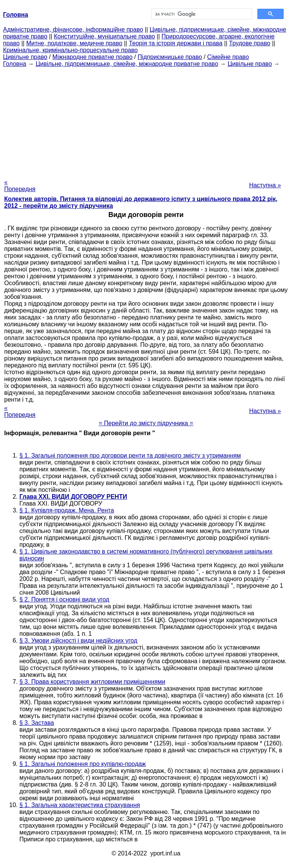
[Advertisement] (146, 120)
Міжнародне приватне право (92, 57)
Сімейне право (228, 57)
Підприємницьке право (170, 57)
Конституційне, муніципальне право (104, 36)
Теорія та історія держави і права (175, 43)
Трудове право (249, 43)
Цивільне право (25, 57)
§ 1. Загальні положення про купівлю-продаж (82, 764)
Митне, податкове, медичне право (74, 43)
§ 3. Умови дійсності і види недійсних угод (78, 640)
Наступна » (265, 185)
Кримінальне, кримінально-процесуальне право (70, 50)
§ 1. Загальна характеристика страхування (79, 805)
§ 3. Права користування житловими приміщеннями (92, 681)
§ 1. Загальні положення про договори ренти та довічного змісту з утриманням (130, 455)
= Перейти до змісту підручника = (146, 423)
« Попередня (19, 185)
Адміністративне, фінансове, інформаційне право (73, 29)
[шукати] (201, 14)
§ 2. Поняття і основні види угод (64, 599)
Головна (14, 64)
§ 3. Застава (36, 723)
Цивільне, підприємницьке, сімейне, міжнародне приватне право (127, 64)
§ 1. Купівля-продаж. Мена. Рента (66, 510)
